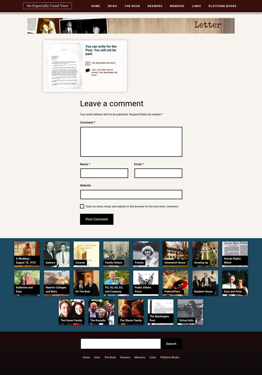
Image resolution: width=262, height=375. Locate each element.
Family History (113, 262)
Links (196, 6)
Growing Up (201, 262)
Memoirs (177, 6)
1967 (93, 70)
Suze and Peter (233, 291)
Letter (101, 70)
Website (85, 185)
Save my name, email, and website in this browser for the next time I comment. (132, 206)
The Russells (98, 320)
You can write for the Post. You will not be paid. (100, 50)
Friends (139, 262)
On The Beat (82, 291)
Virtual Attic (186, 320)
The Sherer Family (131, 320)
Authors (50, 262)
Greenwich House (174, 262)
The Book (132, 6)
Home (95, 6)
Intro (112, 6)
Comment (87, 122)
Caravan (80, 262)
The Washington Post (103, 63)
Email (139, 164)
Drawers (155, 6)
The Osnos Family (71, 320)
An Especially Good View (48, 6)
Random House (203, 291)
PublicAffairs (172, 291)
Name (85, 164)
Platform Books (222, 6)
